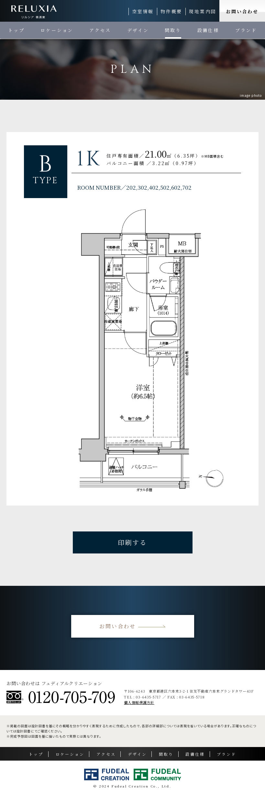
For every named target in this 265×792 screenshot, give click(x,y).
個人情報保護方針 (139, 702)
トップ (16, 30)
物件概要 (171, 11)
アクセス (100, 30)
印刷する (132, 542)
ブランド (246, 30)
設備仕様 (208, 30)
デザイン (138, 30)
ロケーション (56, 30)
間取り (173, 30)
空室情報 (143, 11)
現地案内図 (202, 11)
